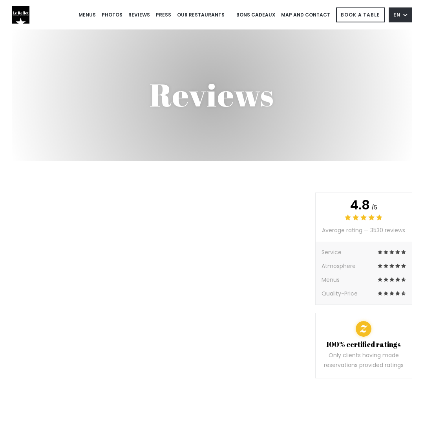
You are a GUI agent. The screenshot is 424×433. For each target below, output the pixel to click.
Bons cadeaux (255, 14)
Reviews (139, 14)
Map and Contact (305, 14)
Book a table (360, 14)
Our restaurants (201, 14)
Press (163, 14)
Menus (87, 14)
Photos (112, 14)
